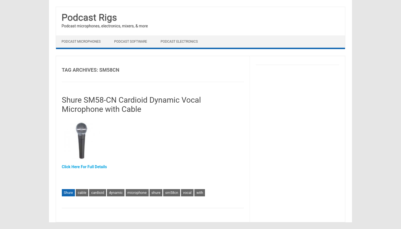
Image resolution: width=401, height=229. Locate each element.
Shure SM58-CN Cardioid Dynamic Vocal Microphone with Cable (131, 104)
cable (82, 193)
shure (155, 193)
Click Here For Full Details (84, 167)
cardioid (97, 193)
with (199, 193)
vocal (187, 193)
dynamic (116, 193)
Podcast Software (130, 42)
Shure (68, 193)
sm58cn (171, 193)
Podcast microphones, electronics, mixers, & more (105, 26)
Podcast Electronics (179, 42)
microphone (137, 193)
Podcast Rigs (89, 17)
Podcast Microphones (81, 42)
